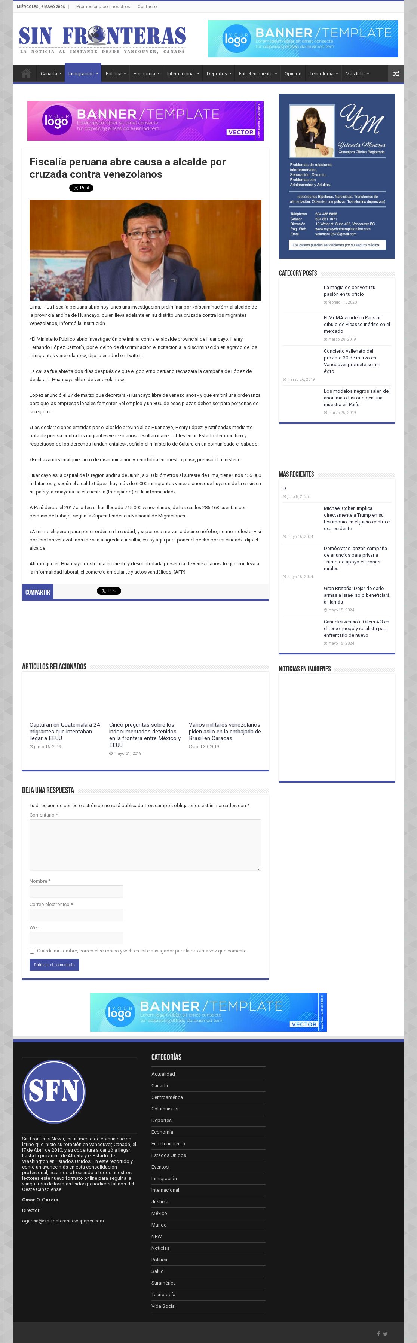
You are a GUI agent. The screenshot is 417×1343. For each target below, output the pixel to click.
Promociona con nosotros (103, 6)
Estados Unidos (168, 1155)
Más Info (355, 73)
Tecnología (322, 73)
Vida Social (163, 1306)
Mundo (159, 1225)
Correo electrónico (51, 904)
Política (114, 73)
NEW (156, 1236)
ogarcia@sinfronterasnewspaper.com (63, 1221)
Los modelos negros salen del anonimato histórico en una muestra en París (357, 397)
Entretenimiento (256, 73)
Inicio (26, 72)
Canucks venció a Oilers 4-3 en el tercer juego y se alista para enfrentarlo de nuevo (356, 628)
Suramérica (163, 1283)
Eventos (160, 1167)
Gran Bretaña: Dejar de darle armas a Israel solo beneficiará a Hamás (357, 595)
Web (35, 927)
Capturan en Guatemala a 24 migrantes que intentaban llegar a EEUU (65, 731)
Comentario (44, 815)
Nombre (40, 881)
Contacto (147, 6)
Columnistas (164, 1109)
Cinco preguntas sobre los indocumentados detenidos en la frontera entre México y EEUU (145, 734)
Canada (49, 73)
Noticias (160, 1248)
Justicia (159, 1201)
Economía (144, 73)
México (159, 1213)
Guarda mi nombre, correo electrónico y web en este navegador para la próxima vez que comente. (142, 951)
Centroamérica (167, 1097)
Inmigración (81, 73)
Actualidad (163, 1074)
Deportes (217, 73)
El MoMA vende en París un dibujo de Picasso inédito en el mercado (357, 324)
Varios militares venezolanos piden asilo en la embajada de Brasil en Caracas (225, 731)
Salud (157, 1271)
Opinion (293, 73)
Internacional (181, 73)
